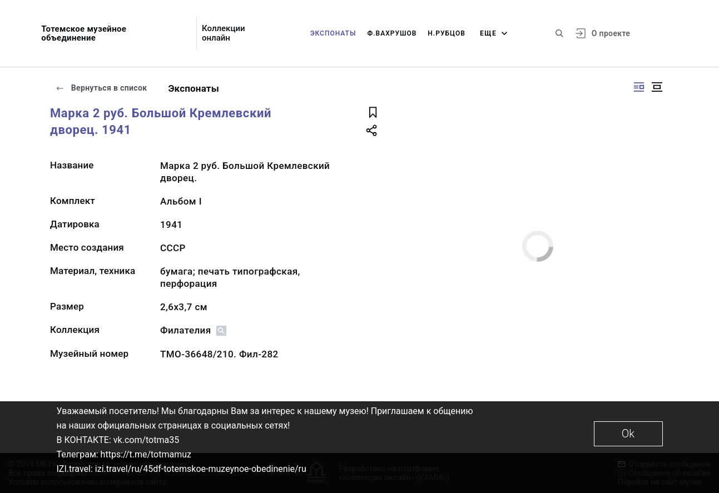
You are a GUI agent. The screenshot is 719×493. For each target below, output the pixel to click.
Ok (628, 433)
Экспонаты (333, 33)
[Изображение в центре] (657, 87)
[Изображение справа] (639, 87)
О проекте (611, 33)
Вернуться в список (101, 87)
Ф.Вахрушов (391, 33)
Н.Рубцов (446, 33)
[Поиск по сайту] (559, 33)
